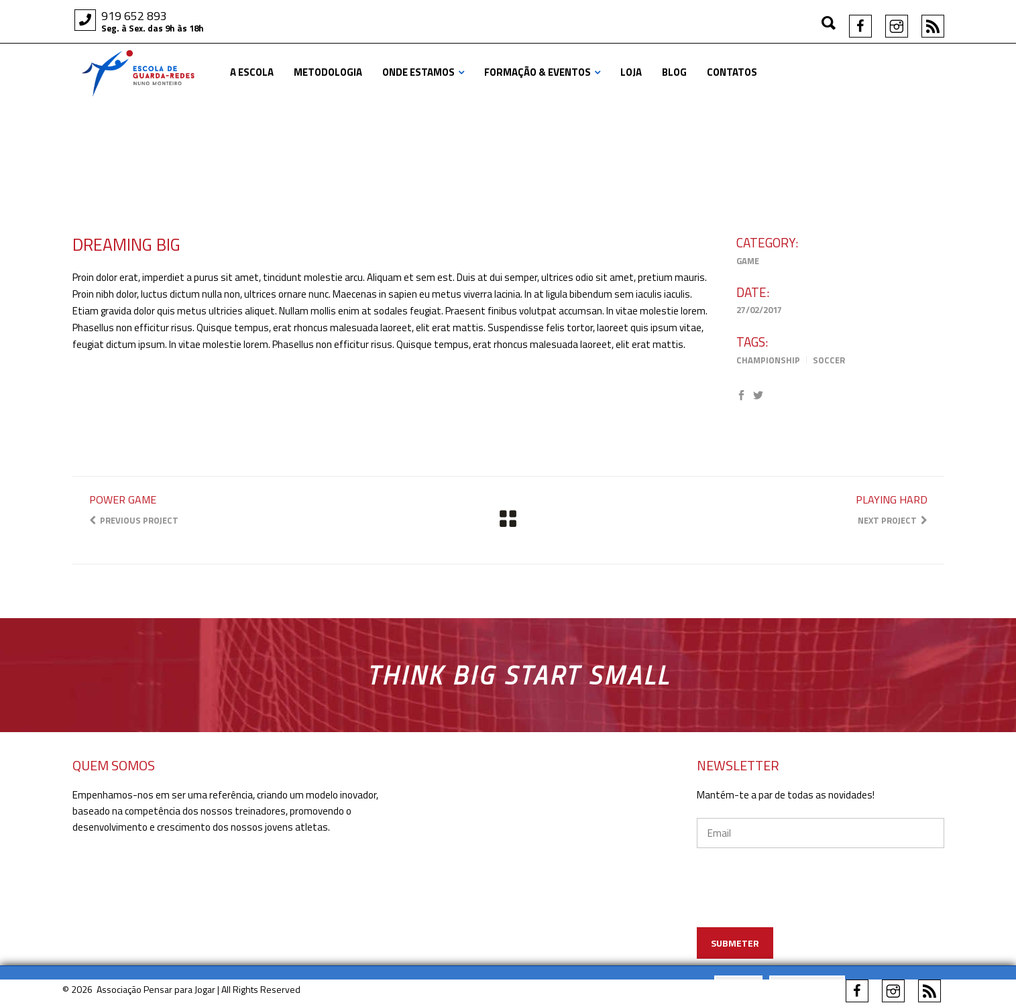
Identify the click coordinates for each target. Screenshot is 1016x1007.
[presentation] (821, 907)
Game (747, 261)
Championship (768, 360)
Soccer (829, 360)
